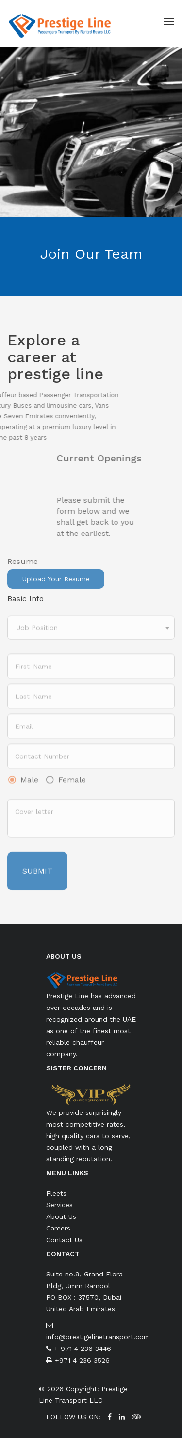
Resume (22, 569)
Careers (58, 1228)
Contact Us (64, 1240)
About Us (61, 1216)
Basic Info (25, 598)
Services (59, 1205)
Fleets (56, 1193)
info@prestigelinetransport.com (98, 1337)
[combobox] (91, 635)
